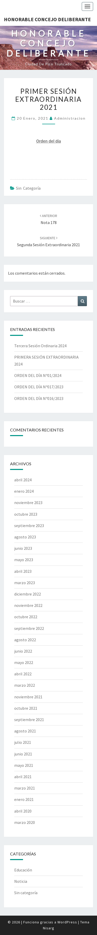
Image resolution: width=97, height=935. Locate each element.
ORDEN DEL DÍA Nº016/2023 (38, 398)
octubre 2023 (25, 514)
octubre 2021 (25, 708)
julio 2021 (22, 742)
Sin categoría (28, 188)
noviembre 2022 (28, 605)
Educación (23, 869)
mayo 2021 (23, 765)
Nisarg (48, 928)
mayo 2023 (23, 559)
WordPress (67, 922)
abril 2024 (23, 479)
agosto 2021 (25, 730)
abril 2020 (23, 811)
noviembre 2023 (28, 502)
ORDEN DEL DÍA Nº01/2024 (37, 375)
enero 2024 (24, 491)
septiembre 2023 (29, 525)
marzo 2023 (24, 582)
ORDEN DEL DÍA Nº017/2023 (38, 386)
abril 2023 (23, 571)
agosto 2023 (25, 536)
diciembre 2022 (27, 594)
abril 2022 (23, 673)
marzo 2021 (24, 788)
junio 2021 (23, 753)
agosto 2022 (25, 639)
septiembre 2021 (29, 719)
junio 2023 (23, 548)
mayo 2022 (23, 662)
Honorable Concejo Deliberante (47, 19)
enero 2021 (24, 799)
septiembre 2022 (29, 628)
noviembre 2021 (28, 696)
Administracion (70, 118)
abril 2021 (23, 776)
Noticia (20, 881)
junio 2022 (23, 651)
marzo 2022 (24, 685)
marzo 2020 (24, 822)
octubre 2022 (25, 616)
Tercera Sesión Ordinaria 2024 (40, 345)
